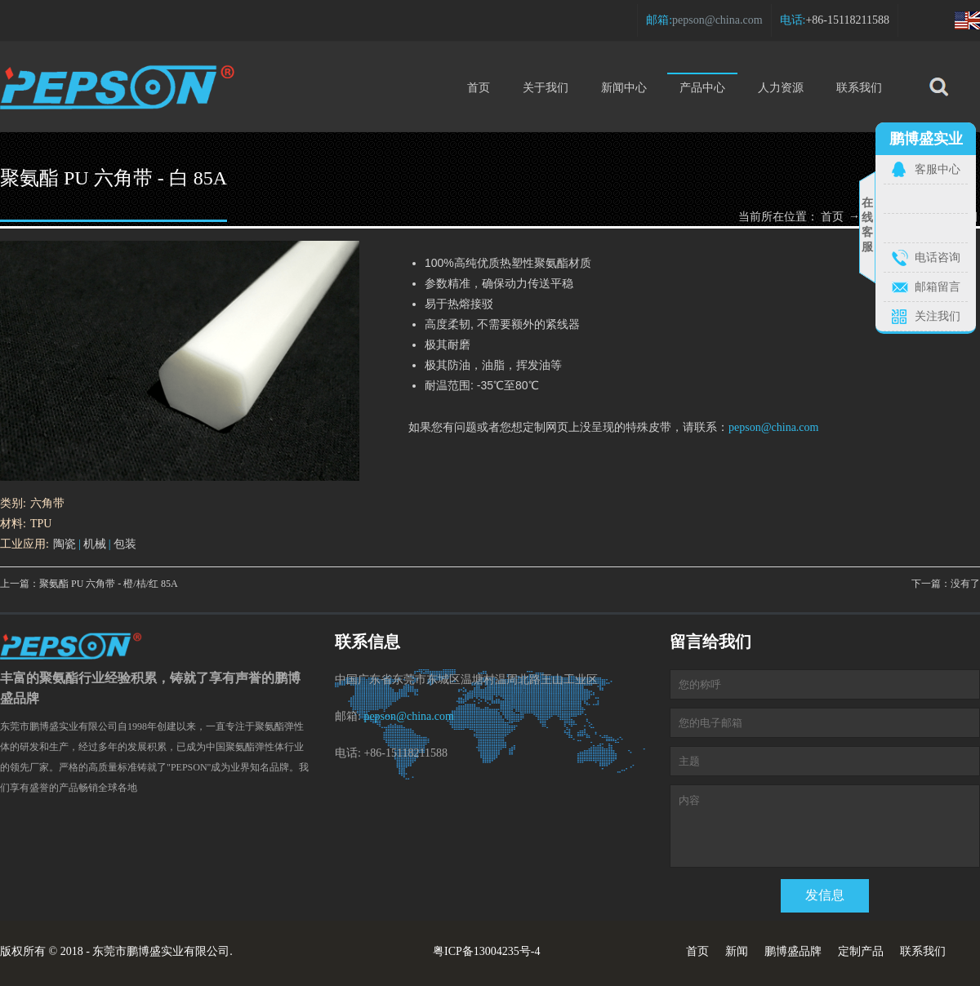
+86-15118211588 (847, 20)
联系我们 (859, 88)
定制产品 (861, 951)
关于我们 (545, 88)
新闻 (736, 951)
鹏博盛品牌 (793, 951)
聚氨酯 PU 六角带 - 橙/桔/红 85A (108, 583)
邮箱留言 (937, 287)
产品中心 (702, 83)
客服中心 (937, 169)
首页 (478, 88)
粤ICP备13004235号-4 (486, 951)
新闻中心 (624, 88)
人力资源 (781, 88)
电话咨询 (937, 257)
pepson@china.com (717, 20)
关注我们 (937, 316)
